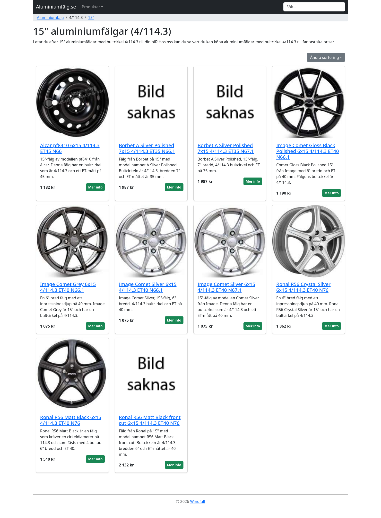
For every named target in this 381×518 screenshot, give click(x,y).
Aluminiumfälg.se (56, 6)
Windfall (197, 501)
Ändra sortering (324, 57)
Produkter (91, 6)
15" (91, 17)
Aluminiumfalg (50, 17)
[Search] (314, 6)
